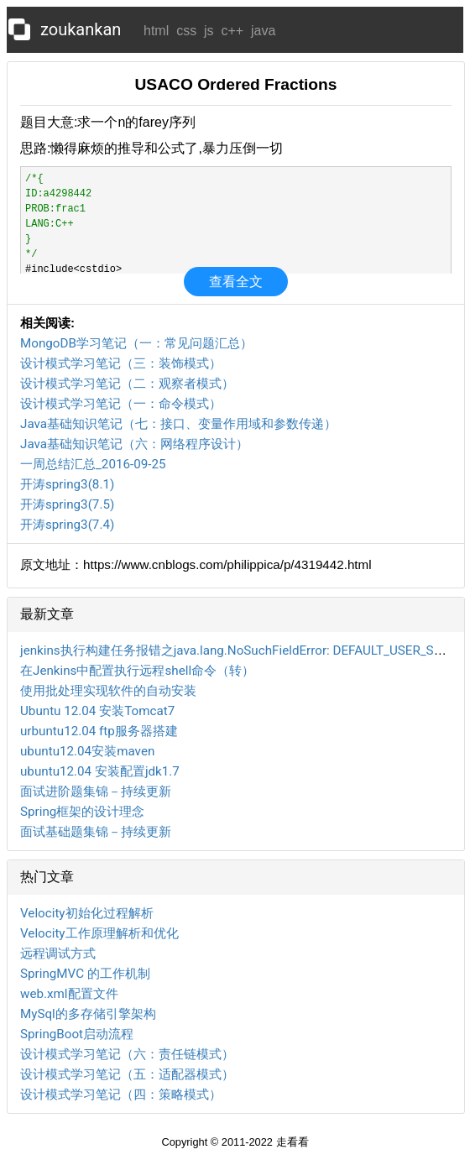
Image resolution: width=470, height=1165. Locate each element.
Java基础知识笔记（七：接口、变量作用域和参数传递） (178, 423)
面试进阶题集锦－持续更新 (95, 791)
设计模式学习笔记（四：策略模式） (121, 1094)
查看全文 (236, 282)
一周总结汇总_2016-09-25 (93, 464)
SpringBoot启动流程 (76, 1034)
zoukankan (80, 29)
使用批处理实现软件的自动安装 (108, 690)
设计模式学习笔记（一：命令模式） (121, 403)
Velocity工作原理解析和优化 (99, 933)
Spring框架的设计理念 (82, 811)
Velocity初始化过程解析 (87, 913)
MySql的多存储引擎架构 (88, 1013)
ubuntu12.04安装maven (87, 751)
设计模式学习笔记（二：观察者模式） (127, 383)
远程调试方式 (58, 953)
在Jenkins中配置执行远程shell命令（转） (137, 670)
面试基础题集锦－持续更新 (95, 831)
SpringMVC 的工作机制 (85, 973)
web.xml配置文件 (69, 993)
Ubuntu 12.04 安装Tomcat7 (97, 710)
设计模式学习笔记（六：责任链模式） (127, 1054)
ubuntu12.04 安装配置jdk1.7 (100, 771)
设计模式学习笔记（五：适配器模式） (127, 1074)
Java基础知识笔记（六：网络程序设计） (134, 444)
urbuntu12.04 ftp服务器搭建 (99, 731)
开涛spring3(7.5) (67, 504)
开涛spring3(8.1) (67, 484)
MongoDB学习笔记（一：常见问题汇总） (136, 343)
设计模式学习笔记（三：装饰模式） (121, 363)
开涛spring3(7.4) (67, 524)
